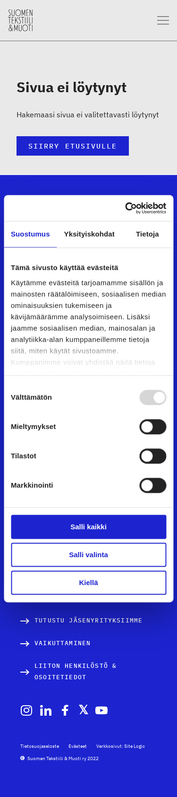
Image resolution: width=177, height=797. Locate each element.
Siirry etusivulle (72, 145)
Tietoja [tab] (147, 234)
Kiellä (88, 582)
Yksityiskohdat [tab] (89, 234)
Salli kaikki (88, 527)
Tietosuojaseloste (39, 746)
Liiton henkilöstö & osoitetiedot (75, 671)
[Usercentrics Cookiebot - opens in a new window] (126, 208)
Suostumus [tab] (30, 234)
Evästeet (77, 746)
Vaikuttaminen (62, 643)
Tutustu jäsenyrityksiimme (88, 620)
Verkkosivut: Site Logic (120, 746)
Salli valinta (88, 555)
